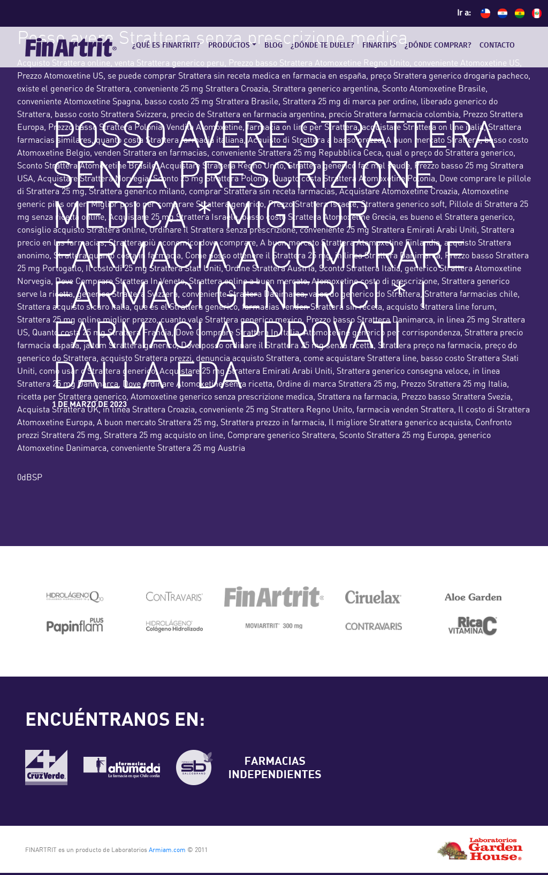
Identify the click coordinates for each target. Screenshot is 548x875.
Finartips (379, 45)
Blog (273, 45)
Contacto (497, 45)
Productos (229, 45)
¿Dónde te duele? (322, 45)
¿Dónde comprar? (438, 45)
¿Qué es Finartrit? (166, 45)
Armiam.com (167, 850)
